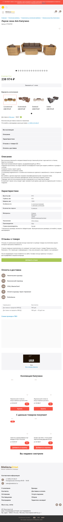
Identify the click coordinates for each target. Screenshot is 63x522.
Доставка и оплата (38, 491)
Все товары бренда (31, 367)
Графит (49, 106)
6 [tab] (27, 70)
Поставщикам (6, 497)
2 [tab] (18, 70)
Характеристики (9, 139)
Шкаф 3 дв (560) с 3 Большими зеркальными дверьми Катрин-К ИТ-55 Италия (43, 438)
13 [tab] (42, 70)
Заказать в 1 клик (31, 85)
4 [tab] (22, 70)
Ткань (33, 216)
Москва (11, 117)
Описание (6, 134)
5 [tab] (25, 70)
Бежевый (35, 106)
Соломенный (8, 106)
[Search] (6, 7)
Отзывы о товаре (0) (10, 143)
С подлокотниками (37, 204)
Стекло (33, 213)
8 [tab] (31, 70)
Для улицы (34, 221)
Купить (19, 409)
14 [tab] (44, 70)
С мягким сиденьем (37, 205)
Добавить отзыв (31, 260)
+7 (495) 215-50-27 (33, 123)
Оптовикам (5, 494)
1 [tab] (16, 70)
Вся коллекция (8, 130)
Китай (33, 226)
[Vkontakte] (57, 504)
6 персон (34, 208)
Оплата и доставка (10, 148)
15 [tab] (46, 70)
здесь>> (44, 3)
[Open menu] (3, 12)
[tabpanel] (31, 49)
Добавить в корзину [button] (19, 447)
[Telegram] (60, 504)
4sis (32, 223)
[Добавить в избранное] (60, 29)
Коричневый (22, 106)
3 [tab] (20, 70)
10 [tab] (35, 70)
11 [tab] (38, 70)
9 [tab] (33, 70)
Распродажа (6, 500)
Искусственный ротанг (38, 218)
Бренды (34, 488)
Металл (33, 215)
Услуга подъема (37, 494)
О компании (5, 488)
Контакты (5, 491)
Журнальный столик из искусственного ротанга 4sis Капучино (18, 399)
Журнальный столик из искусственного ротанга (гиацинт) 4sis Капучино (41, 399)
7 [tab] (29, 70)
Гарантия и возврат (39, 500)
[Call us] (3, 7)
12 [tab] (40, 70)
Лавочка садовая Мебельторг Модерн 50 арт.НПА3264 (19, 438)
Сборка (34, 497)
